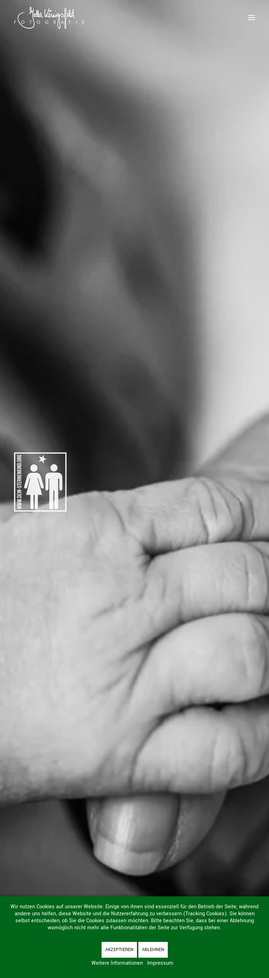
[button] (251, 17)
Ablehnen (153, 949)
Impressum (160, 963)
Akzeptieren (119, 949)
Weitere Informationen (117, 963)
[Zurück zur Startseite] (49, 17)
